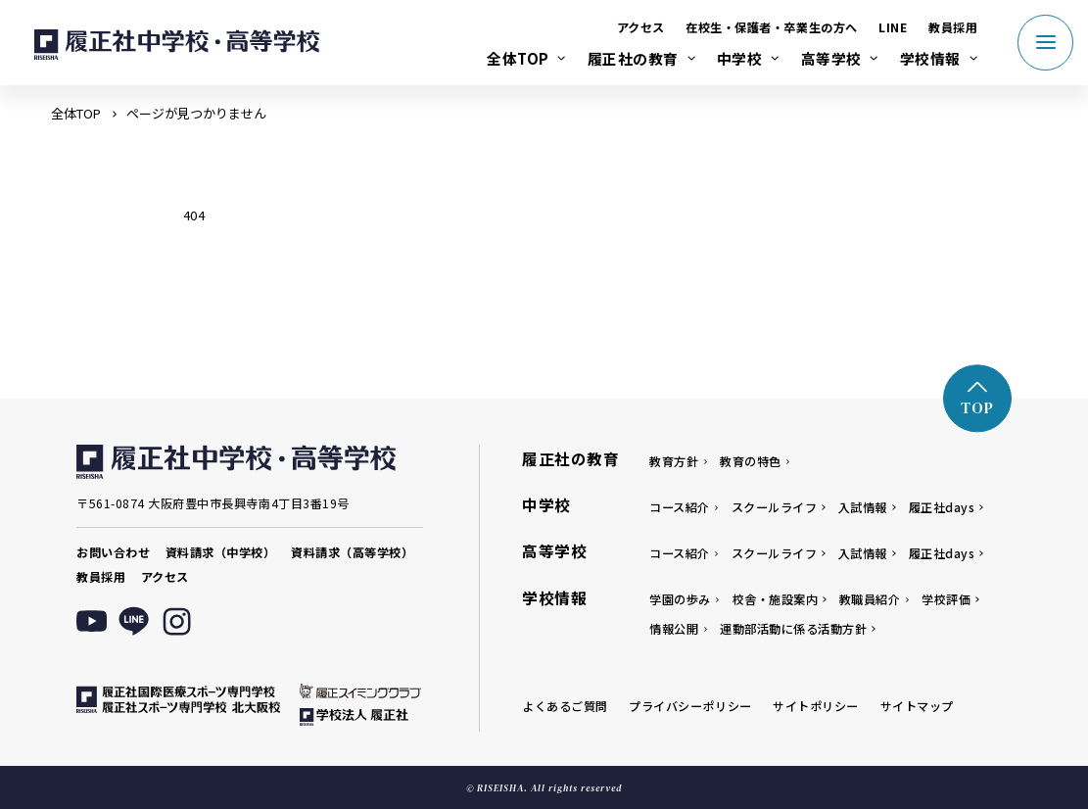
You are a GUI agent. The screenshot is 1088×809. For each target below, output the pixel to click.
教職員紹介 (870, 599)
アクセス (641, 27)
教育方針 (673, 460)
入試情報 (862, 507)
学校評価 (946, 599)
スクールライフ (775, 507)
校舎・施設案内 (776, 599)
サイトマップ (917, 705)
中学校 (740, 58)
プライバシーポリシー (690, 705)
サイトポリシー (816, 705)
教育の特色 (750, 460)
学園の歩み (680, 599)
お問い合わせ (113, 552)
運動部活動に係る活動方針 (793, 628)
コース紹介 (679, 507)
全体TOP (518, 58)
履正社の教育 (633, 58)
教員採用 (952, 27)
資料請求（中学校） (221, 552)
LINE (892, 27)
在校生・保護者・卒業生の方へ (771, 27)
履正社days (942, 507)
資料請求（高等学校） (352, 552)
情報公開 (673, 628)
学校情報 (930, 58)
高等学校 (831, 58)
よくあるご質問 (565, 705)
